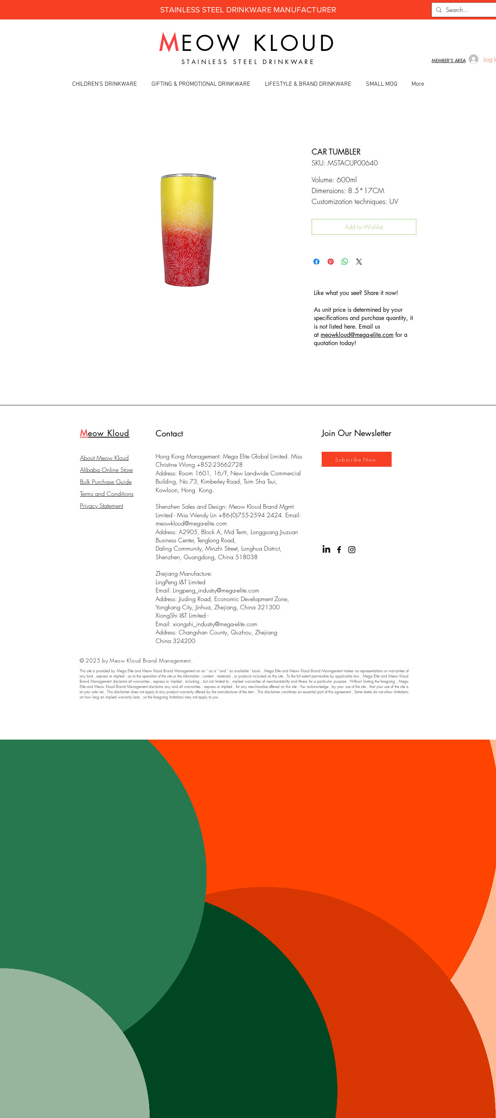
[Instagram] (351, 549)
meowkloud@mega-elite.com (191, 523)
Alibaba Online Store (106, 470)
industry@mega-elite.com (228, 590)
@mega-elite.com (372, 335)
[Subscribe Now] (357, 459)
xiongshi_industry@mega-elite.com (215, 624)
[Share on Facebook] (316, 261)
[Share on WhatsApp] (344, 261)
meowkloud (335, 335)
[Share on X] (359, 261)
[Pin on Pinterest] (330, 261)
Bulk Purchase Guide (106, 482)
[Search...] (467, 10)
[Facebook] (339, 549)
